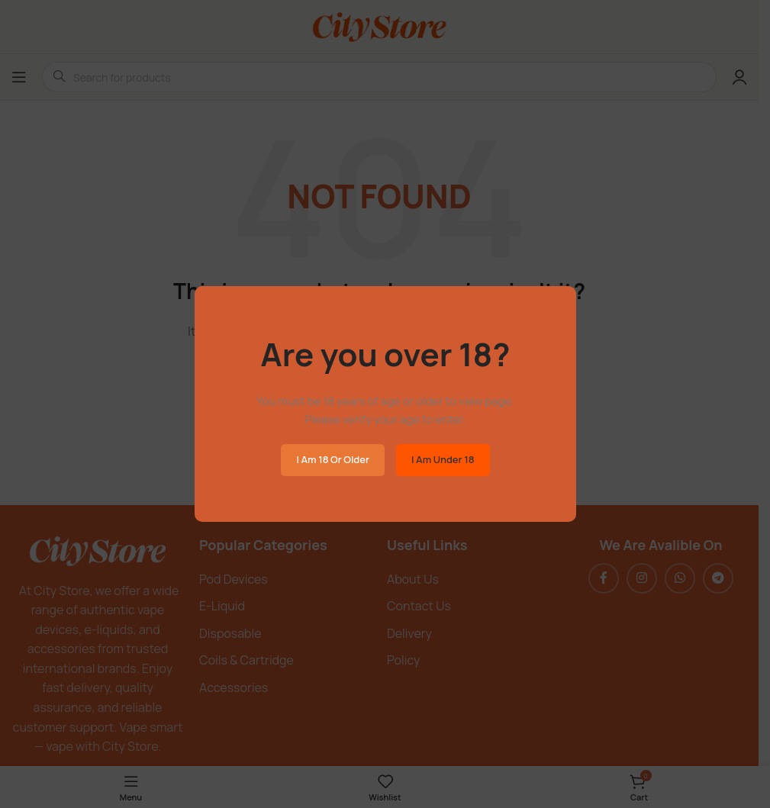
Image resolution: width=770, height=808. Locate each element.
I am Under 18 (442, 459)
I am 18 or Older (332, 459)
